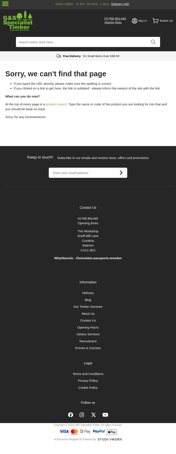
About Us (88, 313)
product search (56, 104)
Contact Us (88, 320)
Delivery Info (120, 4)
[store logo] (51, 21)
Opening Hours (88, 327)
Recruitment (88, 341)
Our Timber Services (88, 306)
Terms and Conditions (88, 374)
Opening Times (113, 22)
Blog (88, 300)
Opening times (88, 223)
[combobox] (88, 42)
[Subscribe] (121, 173)
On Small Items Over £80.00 (88, 56)
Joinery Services (88, 334)
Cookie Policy (88, 387)
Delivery (88, 293)
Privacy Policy (88, 380)
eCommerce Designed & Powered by (75, 439)
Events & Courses (88, 348)
